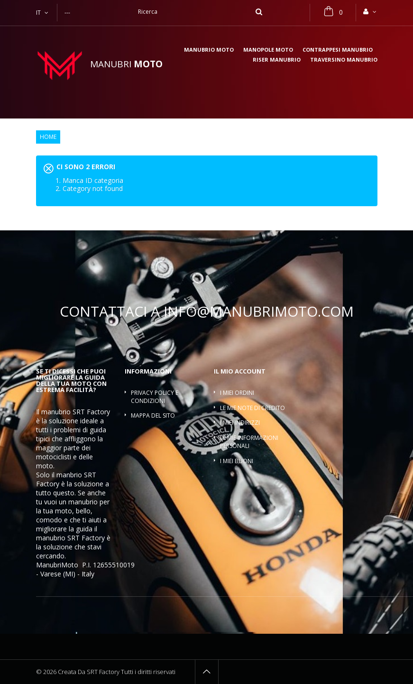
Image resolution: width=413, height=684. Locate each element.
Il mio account (240, 371)
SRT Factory (86, 537)
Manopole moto (268, 50)
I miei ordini (237, 393)
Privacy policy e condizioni (154, 397)
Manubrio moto (209, 50)
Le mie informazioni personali (249, 442)
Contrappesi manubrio (338, 50)
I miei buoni (236, 461)
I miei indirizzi (240, 423)
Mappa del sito (153, 415)
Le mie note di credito (252, 408)
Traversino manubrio (343, 60)
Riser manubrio (277, 60)
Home (48, 137)
